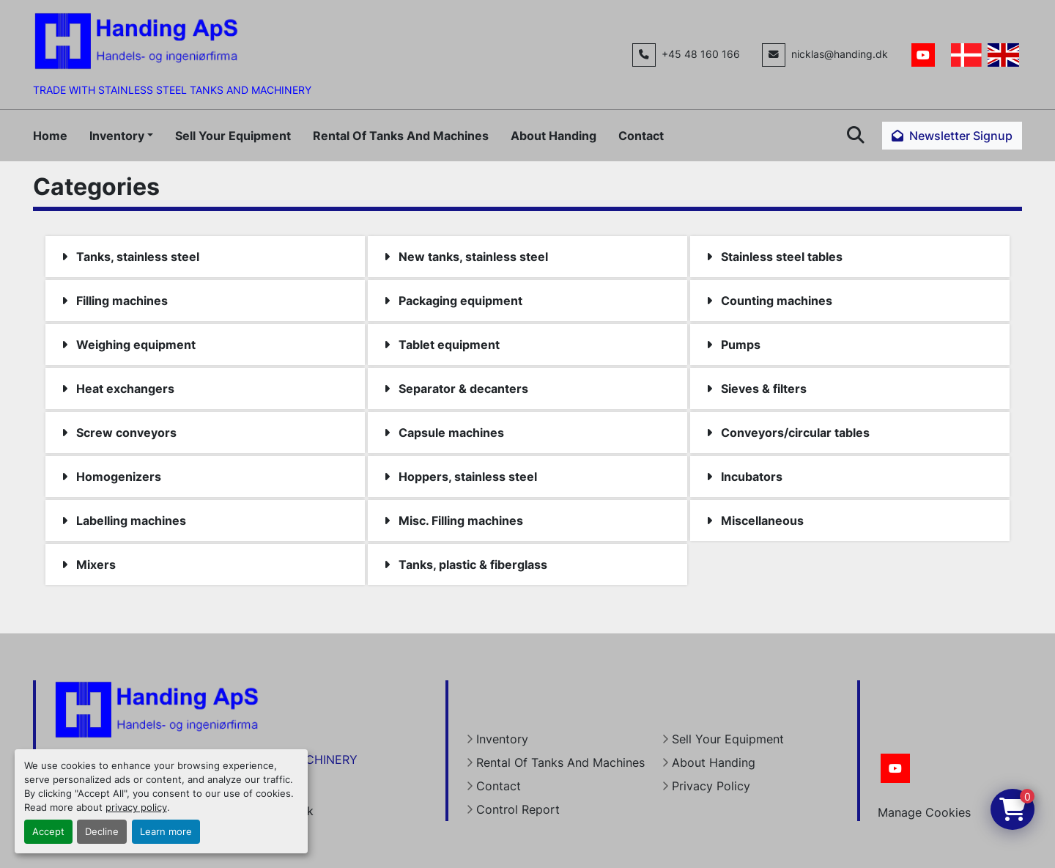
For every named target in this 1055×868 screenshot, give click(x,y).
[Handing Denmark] (156, 709)
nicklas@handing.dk (839, 54)
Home (50, 135)
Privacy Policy (711, 786)
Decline (102, 831)
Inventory (116, 135)
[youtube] (923, 55)
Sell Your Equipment (233, 135)
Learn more (166, 831)
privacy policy (136, 807)
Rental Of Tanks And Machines (401, 135)
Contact (641, 135)
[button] (121, 135)
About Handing (553, 135)
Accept (48, 831)
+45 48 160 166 (701, 54)
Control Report (518, 809)
